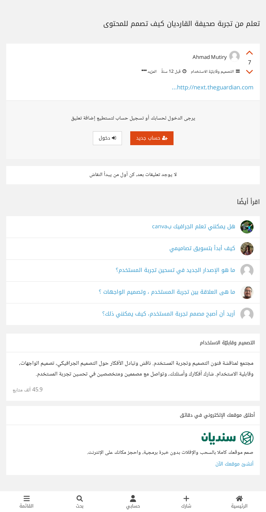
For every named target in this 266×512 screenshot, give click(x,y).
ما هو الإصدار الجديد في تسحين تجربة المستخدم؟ (175, 270)
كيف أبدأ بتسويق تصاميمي (202, 249)
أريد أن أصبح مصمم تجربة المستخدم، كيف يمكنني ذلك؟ (168, 314)
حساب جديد (152, 138)
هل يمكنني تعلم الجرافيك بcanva (193, 227)
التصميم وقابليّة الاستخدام (215, 72)
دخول (107, 138)
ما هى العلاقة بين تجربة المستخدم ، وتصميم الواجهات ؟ (167, 292)
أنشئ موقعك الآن (234, 464)
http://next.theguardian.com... (213, 88)
